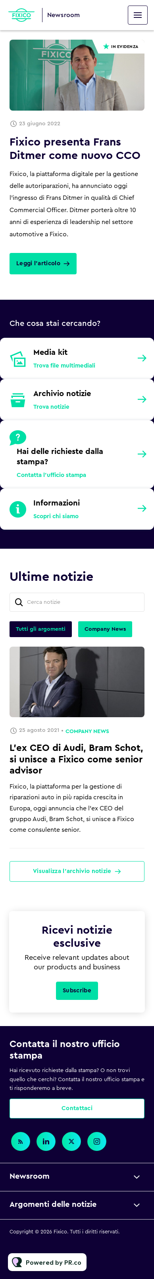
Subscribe (77, 991)
